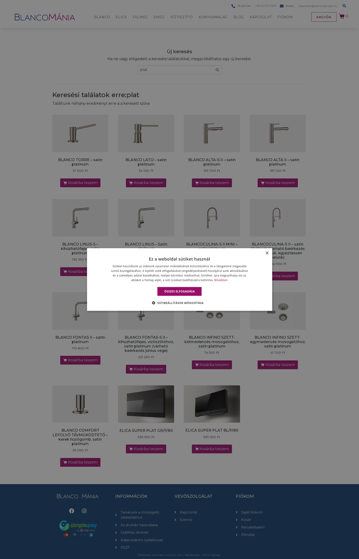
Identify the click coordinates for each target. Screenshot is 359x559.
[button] (179, 302)
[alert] (179, 279)
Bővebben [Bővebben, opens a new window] (221, 280)
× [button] (267, 253)
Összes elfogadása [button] (179, 291)
